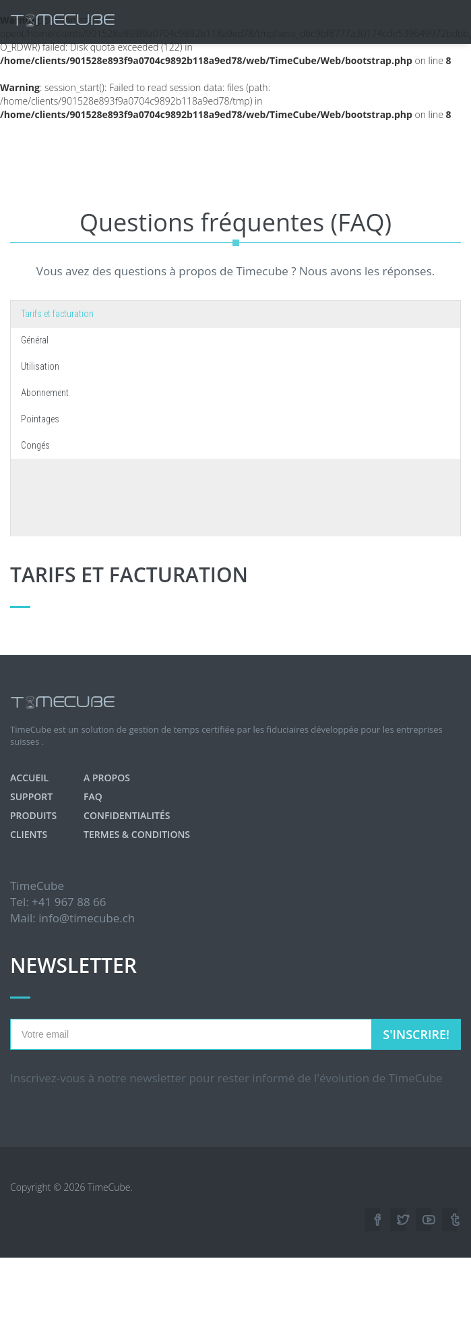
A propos (107, 777)
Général (35, 340)
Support (31, 796)
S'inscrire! (416, 1034)
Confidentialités (127, 815)
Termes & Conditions (137, 834)
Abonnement (45, 392)
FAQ (93, 796)
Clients (28, 834)
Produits (33, 815)
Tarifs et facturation (57, 313)
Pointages (40, 419)
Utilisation (40, 366)
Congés (35, 445)
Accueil (29, 777)
